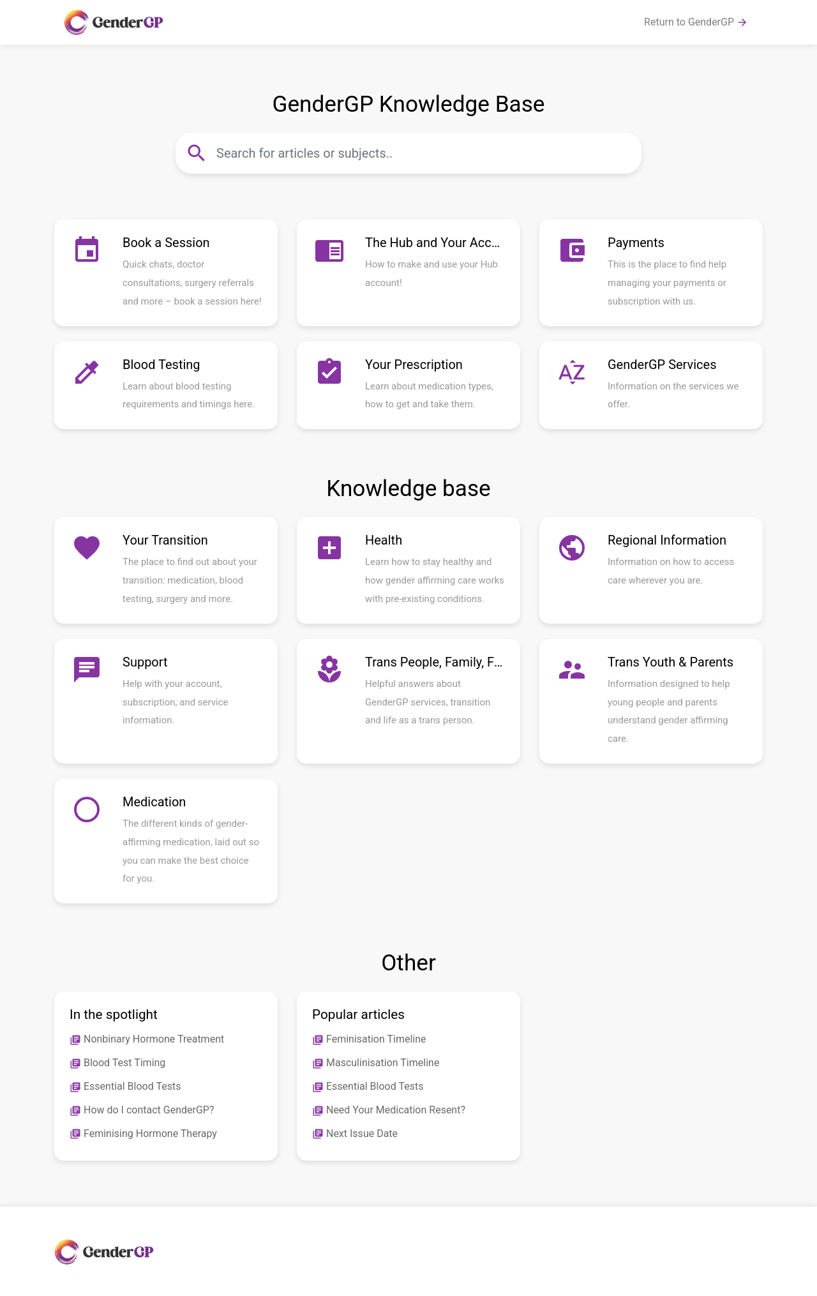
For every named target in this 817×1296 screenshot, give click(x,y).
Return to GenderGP (696, 22)
